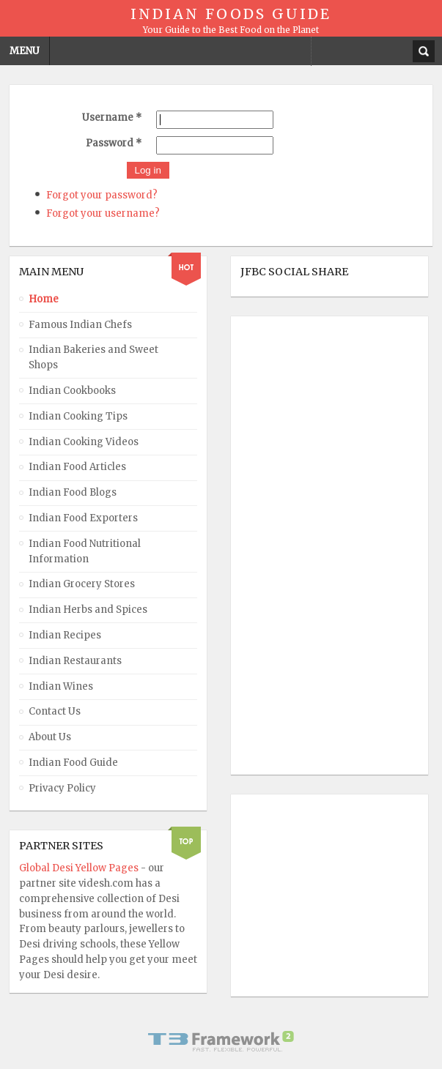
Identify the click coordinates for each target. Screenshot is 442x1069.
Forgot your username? (103, 213)
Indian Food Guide (73, 762)
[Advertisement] (299, 545)
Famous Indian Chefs (80, 325)
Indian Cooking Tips (78, 416)
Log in (148, 170)
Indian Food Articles (77, 467)
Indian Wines (61, 686)
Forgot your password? (102, 195)
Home (44, 299)
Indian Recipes (65, 635)
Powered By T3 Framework (221, 1041)
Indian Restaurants (75, 661)
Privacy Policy (62, 788)
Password (113, 143)
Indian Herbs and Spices (88, 609)
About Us (50, 737)
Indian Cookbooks (72, 390)
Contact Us (55, 711)
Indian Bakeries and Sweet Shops (93, 357)
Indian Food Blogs (73, 492)
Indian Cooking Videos (84, 442)
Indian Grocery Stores (82, 584)
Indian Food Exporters (83, 518)
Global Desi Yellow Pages (80, 868)
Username (111, 117)
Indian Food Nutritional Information (85, 551)
